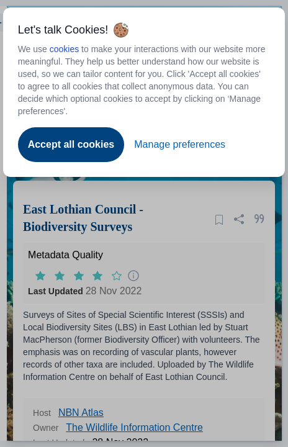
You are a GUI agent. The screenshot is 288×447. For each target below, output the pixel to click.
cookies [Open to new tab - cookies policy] (64, 49)
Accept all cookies (71, 144)
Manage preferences (179, 144)
